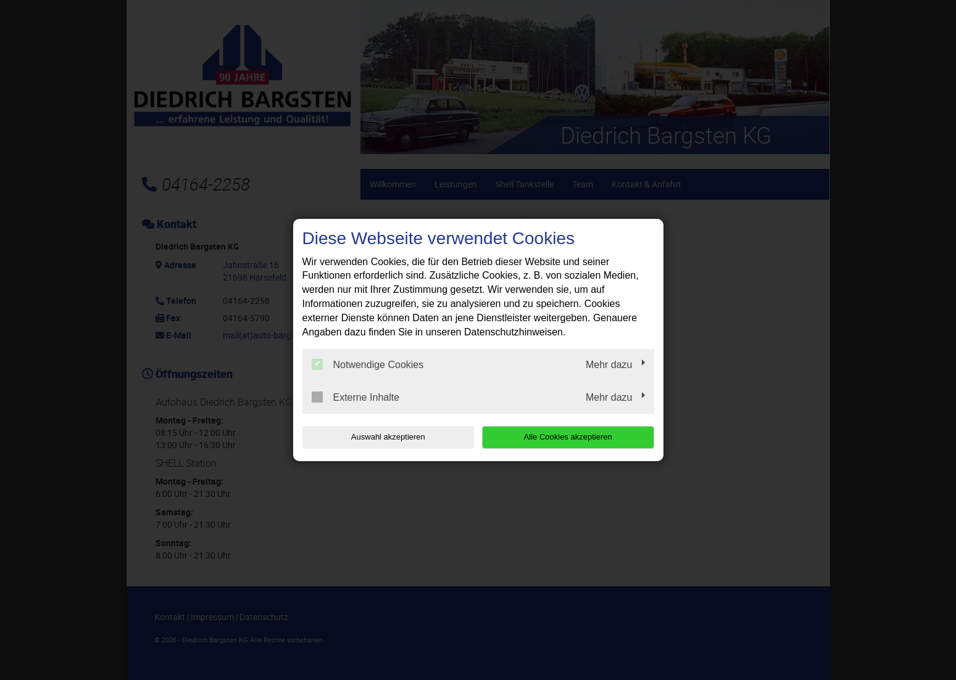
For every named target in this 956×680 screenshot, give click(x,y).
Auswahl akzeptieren (381, 436)
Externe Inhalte (356, 397)
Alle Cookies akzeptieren (575, 436)
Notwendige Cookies (368, 364)
